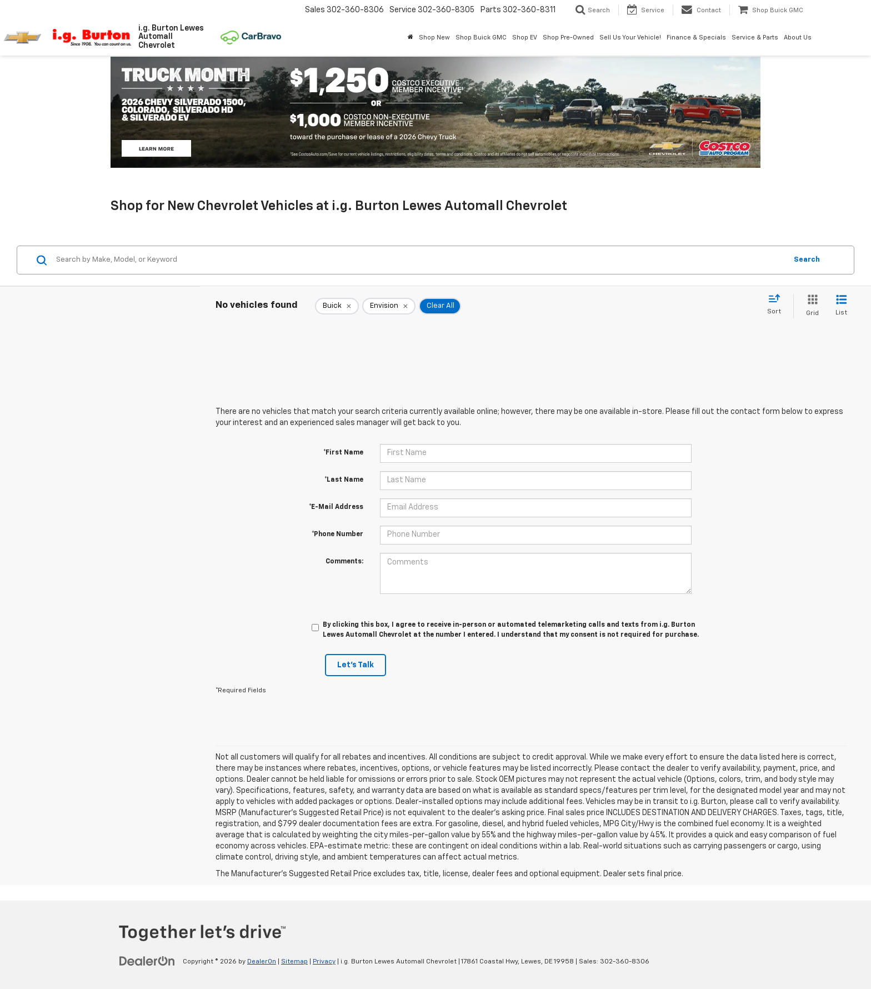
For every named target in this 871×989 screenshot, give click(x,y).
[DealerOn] (147, 961)
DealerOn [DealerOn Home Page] (261, 961)
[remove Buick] (337, 306)
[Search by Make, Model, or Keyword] (419, 260)
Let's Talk (355, 665)
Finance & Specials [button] (696, 37)
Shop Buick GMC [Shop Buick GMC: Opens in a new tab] (481, 37)
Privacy (324, 961)
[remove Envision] (389, 306)
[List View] (841, 306)
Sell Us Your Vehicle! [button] (630, 37)
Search (807, 259)
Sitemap (294, 961)
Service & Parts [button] (755, 37)
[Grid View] (810, 306)
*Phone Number (337, 534)
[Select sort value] (777, 305)
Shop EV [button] (524, 37)
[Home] (410, 38)
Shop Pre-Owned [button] (568, 37)
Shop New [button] (434, 37)
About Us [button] (798, 37)
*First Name (343, 452)
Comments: (344, 561)
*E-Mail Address (336, 507)
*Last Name (343, 480)
